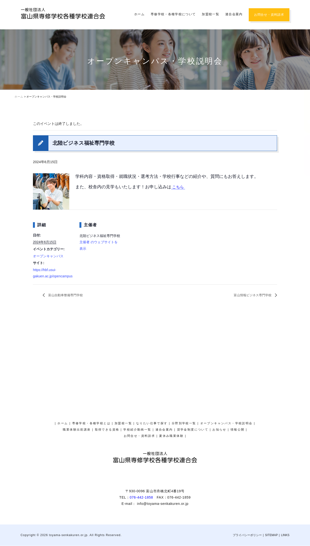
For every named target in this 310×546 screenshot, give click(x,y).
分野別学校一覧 (184, 423)
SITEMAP (271, 535)
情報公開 (238, 430)
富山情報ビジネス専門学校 (248, 295)
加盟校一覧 (210, 14)
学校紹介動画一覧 (137, 430)
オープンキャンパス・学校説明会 (304, 103)
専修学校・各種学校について (173, 14)
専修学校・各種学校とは (91, 423)
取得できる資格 (107, 430)
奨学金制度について (304, 155)
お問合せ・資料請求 (269, 15)
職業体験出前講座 (77, 430)
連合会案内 (234, 14)
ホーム (139, 14)
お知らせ (219, 430)
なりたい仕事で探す (152, 423)
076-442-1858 (141, 498)
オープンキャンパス (48, 256)
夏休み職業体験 (304, 52)
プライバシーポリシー (247, 535)
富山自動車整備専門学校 (69, 295)
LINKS (285, 535)
